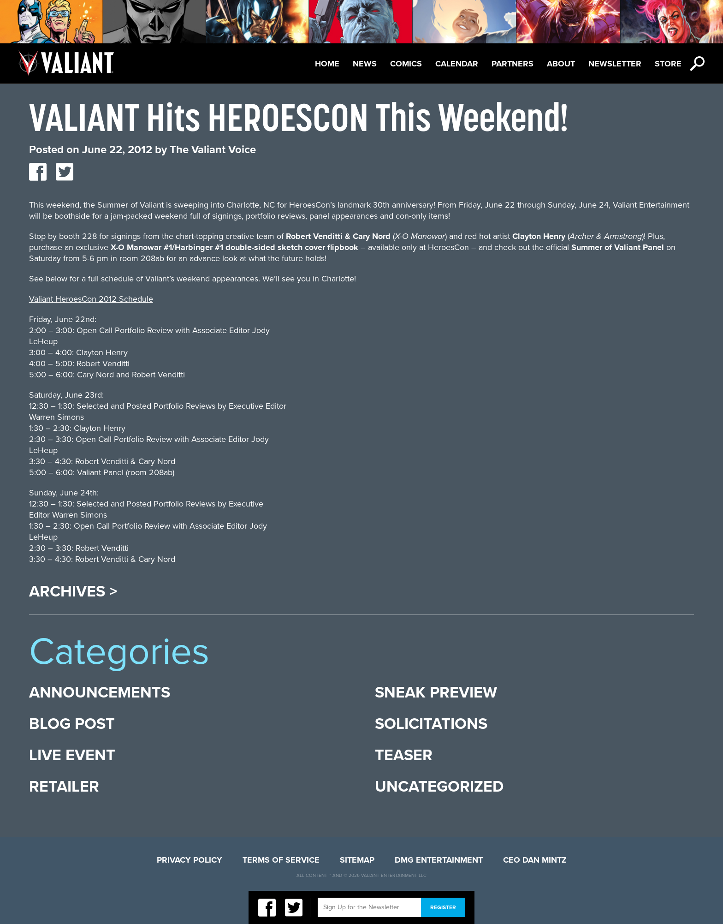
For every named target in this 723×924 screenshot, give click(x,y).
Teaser (404, 755)
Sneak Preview (436, 692)
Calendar (456, 64)
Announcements (99, 692)
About (561, 64)
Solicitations (431, 724)
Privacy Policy (189, 860)
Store (668, 64)
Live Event (72, 755)
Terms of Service (281, 860)
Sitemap (357, 860)
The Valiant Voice (213, 149)
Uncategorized (439, 786)
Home (327, 64)
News (365, 64)
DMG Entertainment (439, 860)
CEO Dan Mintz (535, 860)
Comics (406, 64)
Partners (512, 64)
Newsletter (614, 64)
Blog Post (72, 724)
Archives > (73, 592)
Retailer (64, 786)
